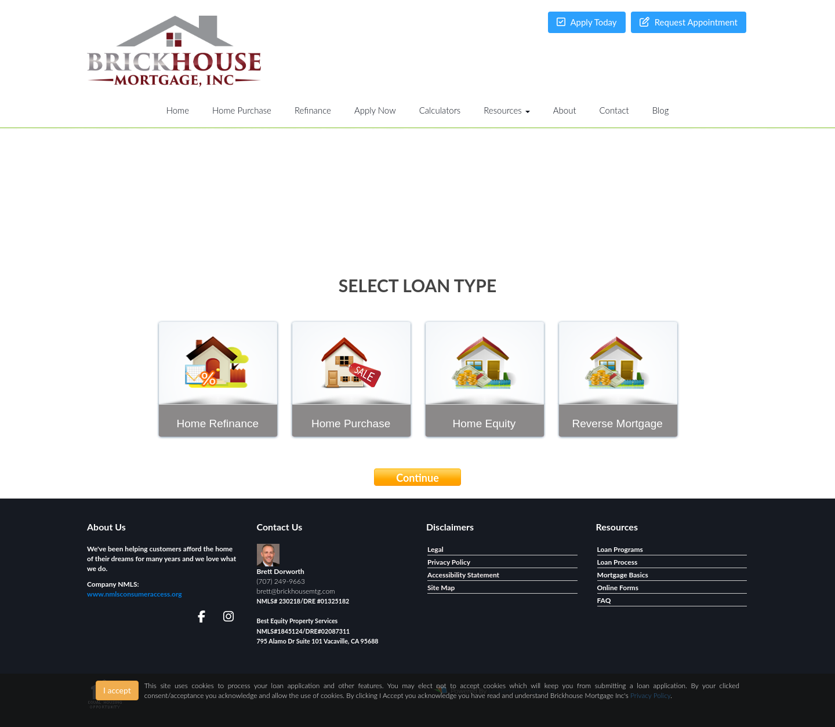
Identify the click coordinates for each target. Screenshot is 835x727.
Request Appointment (689, 22)
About (564, 110)
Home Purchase (241, 110)
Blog (660, 110)
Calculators (440, 110)
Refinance (313, 110)
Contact (614, 110)
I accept (117, 690)
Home (177, 110)
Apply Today (587, 22)
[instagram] (226, 618)
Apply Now (375, 110)
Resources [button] (507, 110)
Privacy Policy (650, 695)
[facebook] (198, 618)
